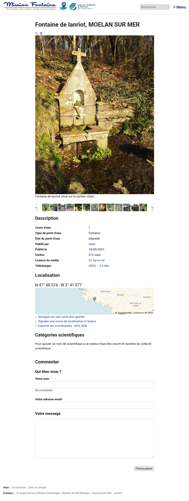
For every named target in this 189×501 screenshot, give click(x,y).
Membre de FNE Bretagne (76, 493)
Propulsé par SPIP (102, 493)
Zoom (36, 33)
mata (92, 244)
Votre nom (42, 379)
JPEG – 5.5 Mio (99, 266)
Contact (117, 493)
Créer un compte (37, 487)
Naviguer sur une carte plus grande (61, 316)
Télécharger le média (41, 33)
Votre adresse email (48, 399)
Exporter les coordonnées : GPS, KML (62, 326)
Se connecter (44, 390)
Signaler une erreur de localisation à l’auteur (67, 321)
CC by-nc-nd (96, 260)
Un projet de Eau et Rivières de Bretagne (38, 493)
